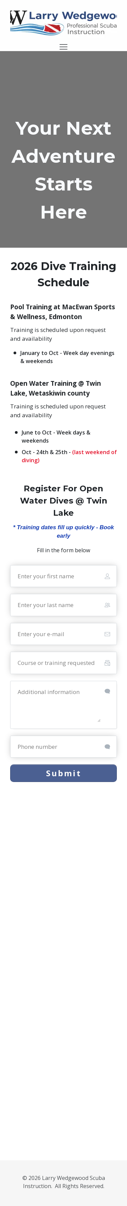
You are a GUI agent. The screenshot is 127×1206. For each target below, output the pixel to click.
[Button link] (63, 773)
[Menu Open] (63, 47)
